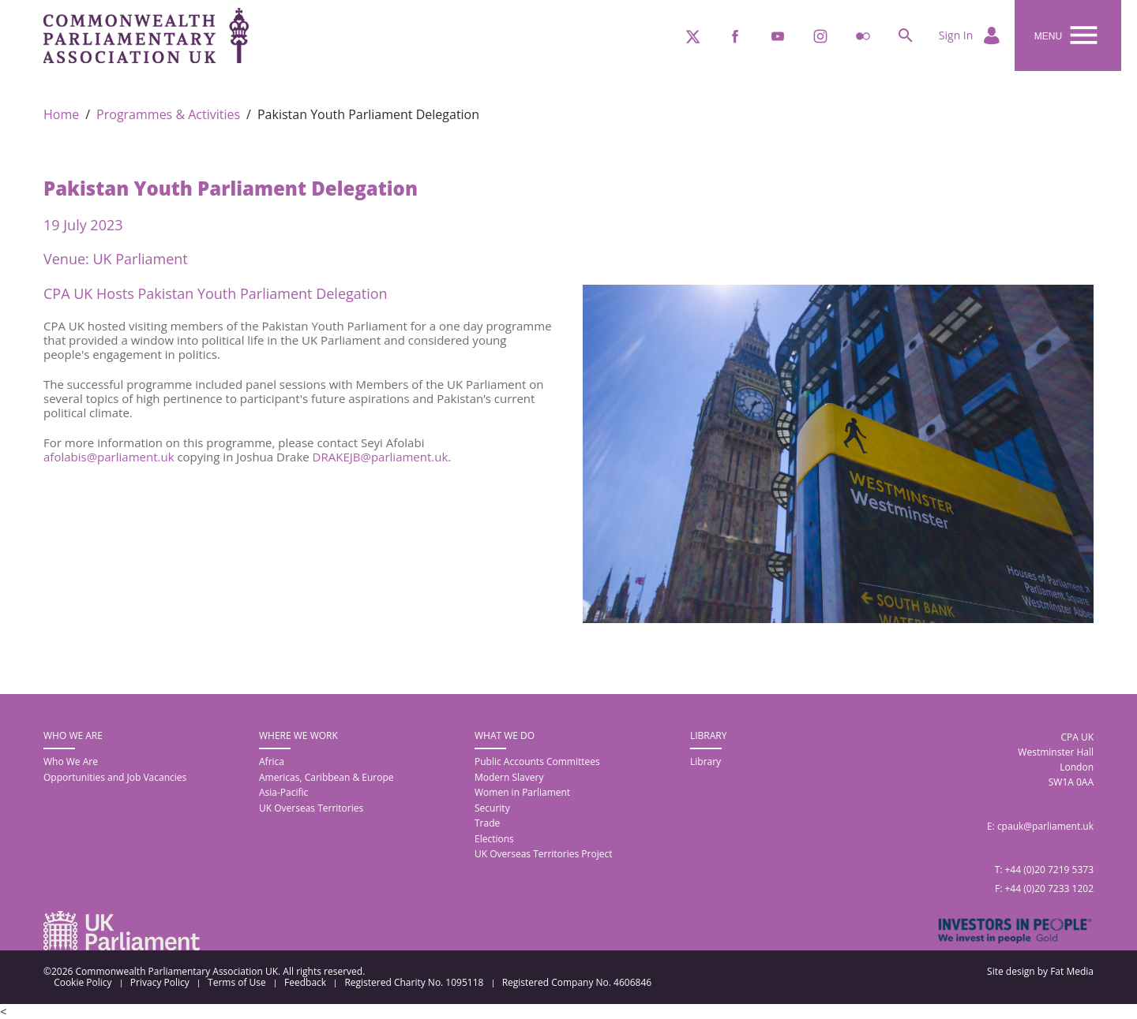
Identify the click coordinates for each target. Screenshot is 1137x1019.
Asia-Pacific (283, 792)
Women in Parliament (522, 792)
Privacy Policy (160, 982)
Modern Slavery (509, 777)
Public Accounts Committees (537, 761)
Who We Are (70, 761)
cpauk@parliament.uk (1045, 826)
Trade (487, 823)
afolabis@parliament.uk (108, 457)
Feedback (305, 982)
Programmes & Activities (168, 114)
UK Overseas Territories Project (543, 853)
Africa (271, 761)
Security (492, 808)
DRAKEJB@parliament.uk (380, 457)
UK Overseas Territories (311, 808)
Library (705, 761)
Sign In (971, 36)
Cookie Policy (82, 982)
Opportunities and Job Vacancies (114, 777)
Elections (494, 838)
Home (61, 114)
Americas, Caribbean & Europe (326, 777)
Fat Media (1072, 971)
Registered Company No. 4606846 (576, 982)
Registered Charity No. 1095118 (413, 982)
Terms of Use (237, 982)
